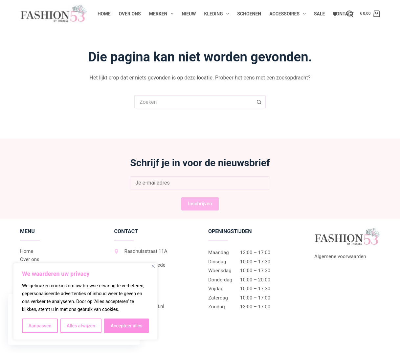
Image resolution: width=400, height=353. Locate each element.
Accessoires (288, 14)
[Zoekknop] (259, 101)
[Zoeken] (349, 14)
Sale (319, 13)
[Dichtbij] (153, 266)
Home (104, 13)
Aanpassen (39, 325)
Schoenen (249, 13)
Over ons (130, 13)
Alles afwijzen (81, 325)
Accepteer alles (127, 325)
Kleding (218, 14)
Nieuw (189, 13)
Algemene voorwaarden (340, 256)
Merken (162, 14)
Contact (343, 13)
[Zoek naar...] (193, 101)
